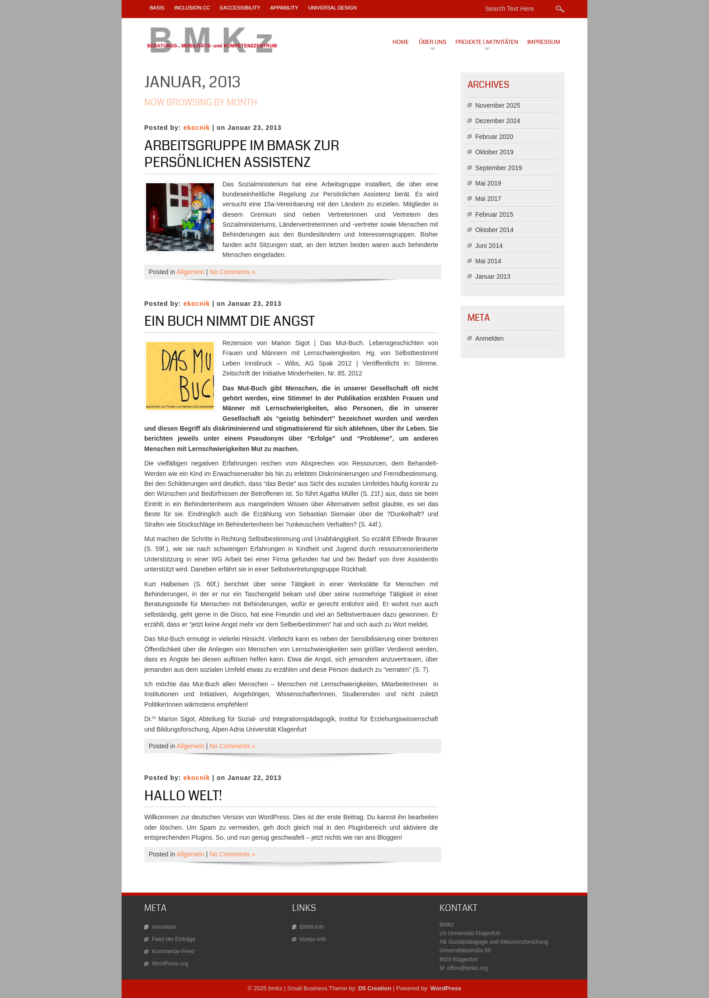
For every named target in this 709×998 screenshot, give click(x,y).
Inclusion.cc (192, 7)
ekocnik (196, 127)
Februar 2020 (494, 136)
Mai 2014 (488, 261)
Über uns (432, 42)
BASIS (157, 7)
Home (400, 42)
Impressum (543, 42)
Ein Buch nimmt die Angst (229, 321)
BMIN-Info (312, 927)
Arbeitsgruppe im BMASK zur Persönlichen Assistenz (241, 154)
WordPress (445, 988)
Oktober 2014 (494, 229)
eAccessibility (240, 7)
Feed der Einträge (173, 939)
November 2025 (497, 105)
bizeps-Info (313, 939)
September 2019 (498, 167)
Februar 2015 (494, 214)
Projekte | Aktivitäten (486, 42)
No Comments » (232, 272)
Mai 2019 (488, 183)
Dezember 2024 (497, 120)
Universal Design (332, 7)
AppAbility (284, 7)
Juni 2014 (489, 245)
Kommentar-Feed (173, 951)
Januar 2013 (492, 276)
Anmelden (489, 338)
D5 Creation (374, 988)
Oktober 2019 (494, 152)
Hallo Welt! (183, 795)
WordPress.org (170, 963)
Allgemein (190, 272)
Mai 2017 (488, 198)
